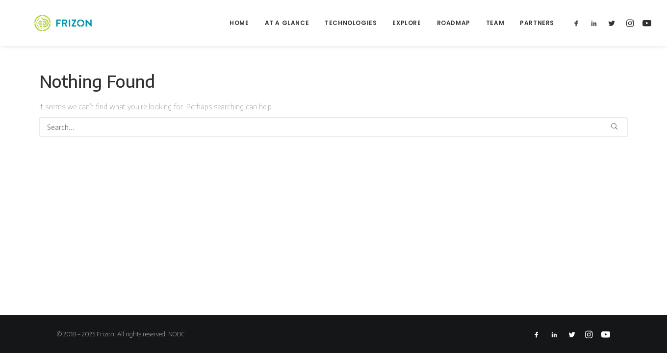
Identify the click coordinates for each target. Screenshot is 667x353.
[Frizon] (47, 23)
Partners (537, 23)
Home (239, 23)
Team (495, 23)
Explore (406, 23)
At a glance (287, 23)
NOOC (176, 334)
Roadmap (453, 23)
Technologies (351, 23)
